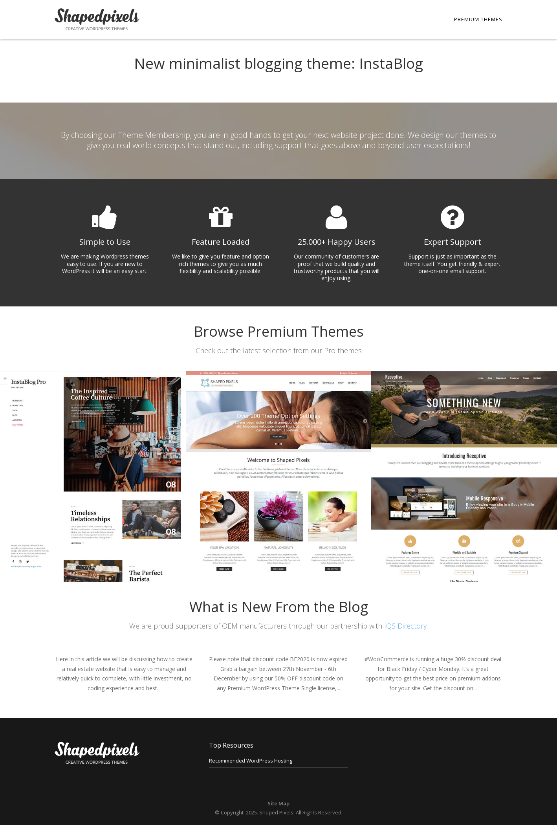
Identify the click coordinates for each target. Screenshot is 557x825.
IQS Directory (405, 626)
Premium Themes (478, 19)
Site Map (278, 803)
